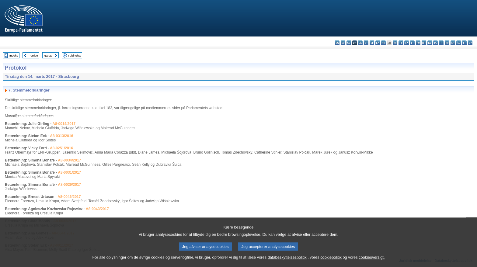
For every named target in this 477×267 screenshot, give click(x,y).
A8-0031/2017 (69, 172)
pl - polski (435, 42)
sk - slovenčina (453, 42)
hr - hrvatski (395, 42)
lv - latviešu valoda (406, 42)
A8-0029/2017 (69, 184)
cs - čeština (348, 42)
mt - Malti (424, 42)
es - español (343, 42)
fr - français (383, 42)
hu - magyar (418, 42)
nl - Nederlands (429, 42)
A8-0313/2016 (61, 136)
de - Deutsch (360, 42)
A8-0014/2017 (63, 124)
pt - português (441, 42)
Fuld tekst (74, 55)
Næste (48, 55)
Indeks (13, 55)
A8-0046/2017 (69, 197)
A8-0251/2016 (61, 148)
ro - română (447, 42)
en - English (377, 42)
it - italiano (401, 42)
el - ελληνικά (372, 42)
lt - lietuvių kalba (412, 42)
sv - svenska (470, 42)
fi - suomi (464, 42)
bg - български (337, 42)
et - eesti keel (366, 42)
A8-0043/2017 (97, 209)
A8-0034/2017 (69, 160)
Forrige (33, 55)
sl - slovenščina (458, 42)
